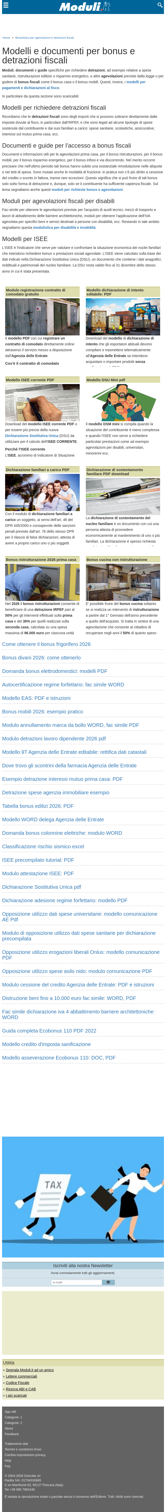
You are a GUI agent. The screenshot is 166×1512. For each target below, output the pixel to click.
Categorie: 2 (13, 1423)
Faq (7, 1466)
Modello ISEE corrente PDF (30, 380)
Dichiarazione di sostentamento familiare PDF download (115, 472)
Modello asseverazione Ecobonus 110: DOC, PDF (59, 1058)
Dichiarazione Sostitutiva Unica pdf (41, 887)
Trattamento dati (16, 1444)
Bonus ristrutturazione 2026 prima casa (41, 560)
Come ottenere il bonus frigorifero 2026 (46, 644)
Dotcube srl (32, 1476)
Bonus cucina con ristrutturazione (117, 560)
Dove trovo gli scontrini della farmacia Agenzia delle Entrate (69, 765)
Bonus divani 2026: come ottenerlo (41, 657)
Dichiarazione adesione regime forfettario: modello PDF (64, 900)
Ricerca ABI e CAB (21, 1389)
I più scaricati (16, 1395)
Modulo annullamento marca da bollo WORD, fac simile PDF (70, 725)
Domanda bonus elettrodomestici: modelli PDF (54, 671)
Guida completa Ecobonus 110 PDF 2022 (49, 1031)
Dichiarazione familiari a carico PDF (37, 470)
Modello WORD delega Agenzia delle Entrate (53, 819)
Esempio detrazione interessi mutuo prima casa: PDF (62, 779)
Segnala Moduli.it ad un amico (30, 1370)
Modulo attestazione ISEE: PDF (38, 873)
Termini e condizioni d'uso (23, 1449)
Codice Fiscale (17, 1383)
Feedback (12, 1434)
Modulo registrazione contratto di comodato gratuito (35, 292)
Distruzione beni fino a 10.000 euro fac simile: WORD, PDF (69, 998)
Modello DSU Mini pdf (106, 380)
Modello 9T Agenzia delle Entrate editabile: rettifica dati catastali (74, 752)
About (9, 1428)
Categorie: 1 (13, 1417)
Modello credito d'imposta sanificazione (46, 1044)
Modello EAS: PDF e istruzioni (36, 698)
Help (8, 1460)
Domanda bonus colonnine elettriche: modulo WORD (62, 833)
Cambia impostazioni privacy (25, 1455)
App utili (10, 1412)
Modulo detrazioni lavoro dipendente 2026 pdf (54, 738)
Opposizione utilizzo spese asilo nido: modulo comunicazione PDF (77, 971)
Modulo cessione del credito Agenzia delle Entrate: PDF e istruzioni (78, 984)
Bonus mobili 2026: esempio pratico (42, 711)
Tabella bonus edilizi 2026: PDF (38, 806)
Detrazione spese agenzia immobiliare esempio (55, 792)
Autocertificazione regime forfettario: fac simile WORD (63, 684)
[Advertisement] (83, 24)
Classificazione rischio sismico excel (43, 846)
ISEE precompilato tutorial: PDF (38, 860)
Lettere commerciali (21, 1376)
